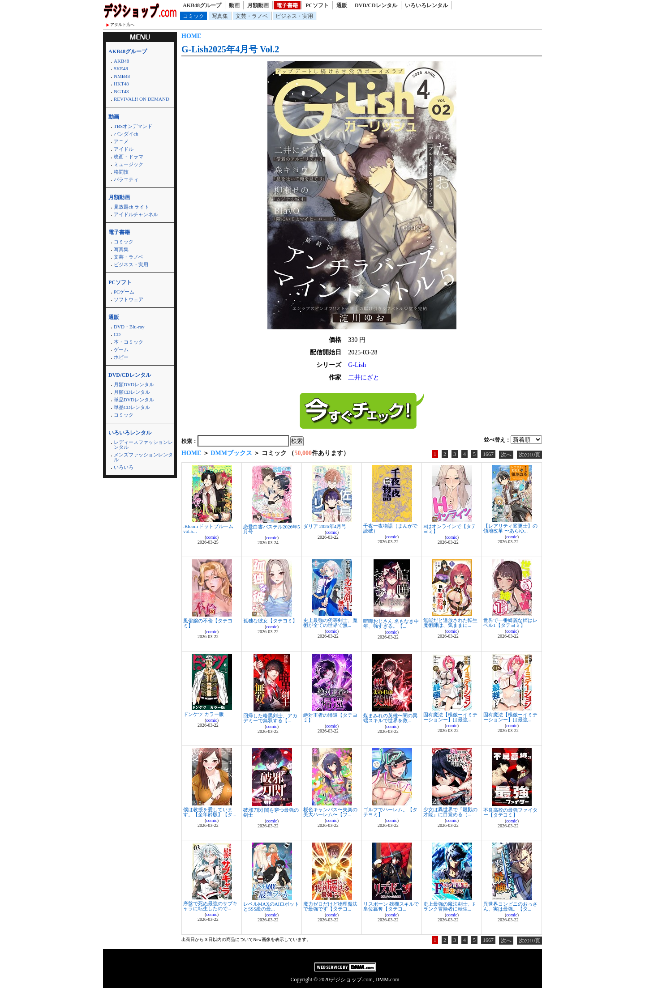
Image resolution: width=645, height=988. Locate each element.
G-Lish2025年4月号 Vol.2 (230, 49)
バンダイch (126, 133)
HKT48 (121, 83)
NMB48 (122, 76)
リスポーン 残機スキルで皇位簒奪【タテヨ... (391, 906)
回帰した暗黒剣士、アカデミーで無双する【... (270, 718)
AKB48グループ (202, 5)
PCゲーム (124, 291)
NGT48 (121, 91)
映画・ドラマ (128, 156)
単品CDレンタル (132, 407)
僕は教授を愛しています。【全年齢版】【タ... (209, 812)
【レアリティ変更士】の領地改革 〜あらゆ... (510, 528)
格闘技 (121, 172)
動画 (234, 5)
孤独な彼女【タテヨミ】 (270, 620)
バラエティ (126, 179)
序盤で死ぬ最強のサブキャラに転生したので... (210, 906)
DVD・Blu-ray (129, 326)
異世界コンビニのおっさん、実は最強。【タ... (510, 906)
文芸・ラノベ (252, 16)
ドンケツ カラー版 (203, 714)
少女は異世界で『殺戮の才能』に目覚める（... (450, 812)
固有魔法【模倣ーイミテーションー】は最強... (450, 717)
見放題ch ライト (131, 206)
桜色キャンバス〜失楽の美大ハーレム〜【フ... (330, 812)
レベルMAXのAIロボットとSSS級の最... (271, 906)
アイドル (123, 149)
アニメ (121, 141)
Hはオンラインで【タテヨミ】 (449, 529)
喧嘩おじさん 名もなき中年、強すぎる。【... (391, 623)
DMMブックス (231, 453)
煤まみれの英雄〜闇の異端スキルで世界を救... (390, 718)
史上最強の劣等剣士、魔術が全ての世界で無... (330, 623)
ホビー (121, 357)
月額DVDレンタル (134, 384)
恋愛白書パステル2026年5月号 (271, 529)
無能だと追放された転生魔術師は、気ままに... (450, 623)
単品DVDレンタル (134, 399)
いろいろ (123, 467)
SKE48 (121, 68)
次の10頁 (529, 454)
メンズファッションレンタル (143, 457)
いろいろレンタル (426, 5)
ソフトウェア (128, 299)
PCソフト (317, 5)
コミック (193, 16)
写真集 (220, 16)
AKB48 (121, 61)
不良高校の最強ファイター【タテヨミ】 (510, 812)
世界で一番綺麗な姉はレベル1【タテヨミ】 (510, 623)
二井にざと (363, 377)
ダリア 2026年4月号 (324, 526)
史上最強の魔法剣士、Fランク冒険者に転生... (449, 906)
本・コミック (128, 342)
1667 (488, 454)
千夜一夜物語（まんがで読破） (390, 528)
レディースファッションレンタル (143, 444)
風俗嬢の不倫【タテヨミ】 (207, 623)
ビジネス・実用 (294, 16)
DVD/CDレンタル (376, 5)
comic (211, 537)
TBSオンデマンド (133, 126)
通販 (341, 5)
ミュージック (128, 164)
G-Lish (357, 365)
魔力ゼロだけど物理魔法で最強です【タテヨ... (330, 906)
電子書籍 (287, 5)
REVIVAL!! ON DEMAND (141, 99)
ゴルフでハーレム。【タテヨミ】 (390, 812)
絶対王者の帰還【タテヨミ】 (330, 717)
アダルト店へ (122, 24)
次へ (506, 454)
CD (117, 334)
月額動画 (258, 5)
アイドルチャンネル (136, 214)
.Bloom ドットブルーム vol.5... (208, 529)
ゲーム (121, 349)
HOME (191, 36)
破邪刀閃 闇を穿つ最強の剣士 (271, 812)
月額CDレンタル (132, 392)
